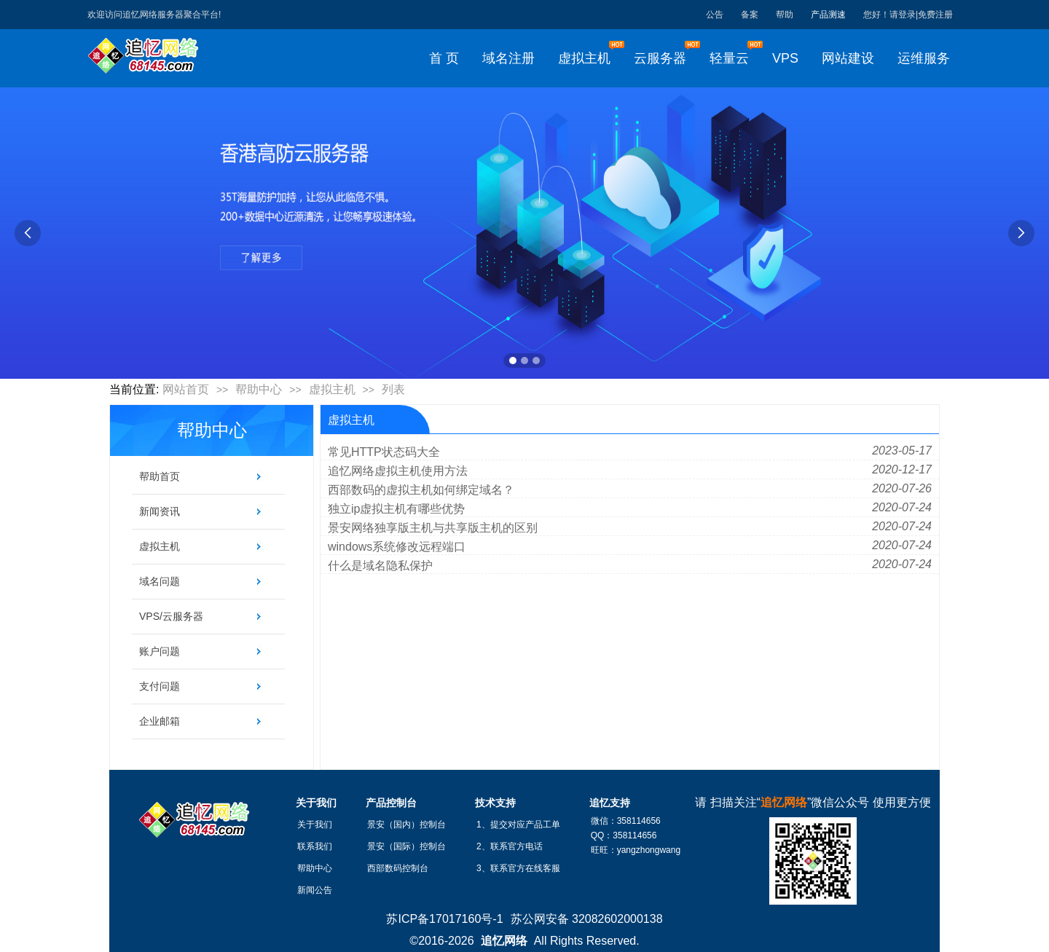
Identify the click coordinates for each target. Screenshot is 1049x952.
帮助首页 (159, 476)
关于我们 (314, 824)
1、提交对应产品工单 (518, 824)
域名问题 (159, 581)
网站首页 (185, 389)
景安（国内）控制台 (406, 824)
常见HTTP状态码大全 (384, 452)
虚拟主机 (332, 389)
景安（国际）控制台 (406, 846)
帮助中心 (258, 389)
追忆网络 (504, 941)
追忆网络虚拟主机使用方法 (398, 471)
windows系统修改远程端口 (396, 546)
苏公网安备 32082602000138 (587, 919)
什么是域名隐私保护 (380, 565)
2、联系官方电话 (509, 846)
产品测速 (828, 14)
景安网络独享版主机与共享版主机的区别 (433, 528)
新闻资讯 (159, 511)
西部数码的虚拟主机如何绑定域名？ (421, 490)
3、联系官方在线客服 (518, 868)
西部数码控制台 (397, 868)
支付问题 (159, 686)
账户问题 (159, 651)
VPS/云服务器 (171, 616)
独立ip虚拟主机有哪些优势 (396, 509)
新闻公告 (314, 890)
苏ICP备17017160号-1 (444, 919)
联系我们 (314, 846)
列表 (393, 389)
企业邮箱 (159, 721)
